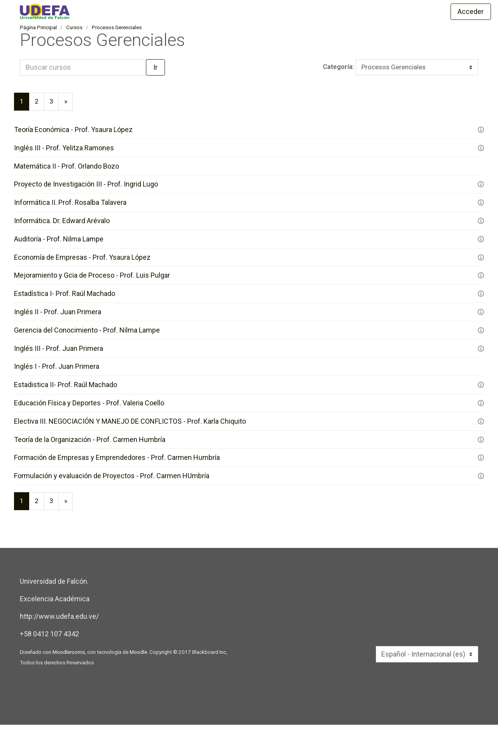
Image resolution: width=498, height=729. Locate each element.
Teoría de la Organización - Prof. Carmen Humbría (89, 442)
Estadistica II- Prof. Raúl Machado (65, 388)
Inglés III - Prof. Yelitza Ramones (64, 150)
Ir (155, 68)
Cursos (74, 28)
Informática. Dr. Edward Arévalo (62, 223)
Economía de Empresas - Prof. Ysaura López (82, 259)
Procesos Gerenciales (117, 28)
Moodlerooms (69, 656)
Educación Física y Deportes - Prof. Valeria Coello (89, 406)
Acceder (471, 11)
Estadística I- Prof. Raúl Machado (64, 296)
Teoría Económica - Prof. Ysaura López (73, 131)
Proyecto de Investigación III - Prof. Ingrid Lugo (86, 186)
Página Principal (38, 28)
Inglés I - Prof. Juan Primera (56, 369)
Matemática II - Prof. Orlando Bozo (66, 168)
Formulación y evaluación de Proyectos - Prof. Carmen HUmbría (111, 479)
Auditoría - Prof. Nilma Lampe (58, 241)
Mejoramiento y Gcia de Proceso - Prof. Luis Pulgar (92, 278)
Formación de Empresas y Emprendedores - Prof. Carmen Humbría (117, 461)
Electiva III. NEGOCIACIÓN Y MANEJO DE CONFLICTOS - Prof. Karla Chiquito (130, 424)
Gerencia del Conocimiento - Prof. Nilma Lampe (87, 333)
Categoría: (331, 68)
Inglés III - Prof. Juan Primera (58, 351)
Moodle (138, 656)
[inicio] (139, 11)
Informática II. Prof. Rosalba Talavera (70, 205)
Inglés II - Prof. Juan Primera (57, 314)
